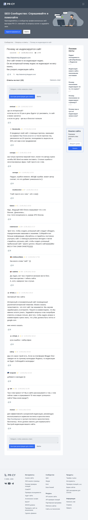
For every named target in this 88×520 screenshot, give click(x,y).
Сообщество (8, 42)
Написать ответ (55, 80)
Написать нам (70, 502)
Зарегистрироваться (13, 32)
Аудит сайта (29, 495)
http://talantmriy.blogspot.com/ (26, 74)
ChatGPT (28, 489)
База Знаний (50, 487)
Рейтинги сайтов (51, 506)
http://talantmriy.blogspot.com (19, 58)
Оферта (68, 508)
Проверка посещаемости (33, 492)
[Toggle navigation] (83, 4)
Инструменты (70, 481)
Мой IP (27, 502)
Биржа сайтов (70, 487)
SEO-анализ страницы (32, 481)
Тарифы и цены (71, 478)
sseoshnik (13, 53)
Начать (75, 148)
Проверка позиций (74, 484)
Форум (48, 481)
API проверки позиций (53, 500)
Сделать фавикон (30, 513)
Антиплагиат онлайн (31, 499)
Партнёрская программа (53, 503)
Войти (27, 32)
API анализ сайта (51, 496)
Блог (47, 484)
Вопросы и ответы (21, 42)
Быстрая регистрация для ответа (22, 96)
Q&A (47, 478)
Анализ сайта (74, 131)
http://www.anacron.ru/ (27, 136)
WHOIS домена (30, 505)
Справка (69, 505)
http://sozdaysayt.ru (14, 419)
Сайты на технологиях (53, 509)
